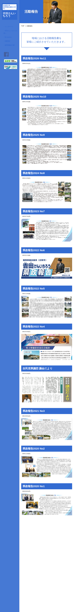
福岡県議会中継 (9, 45)
